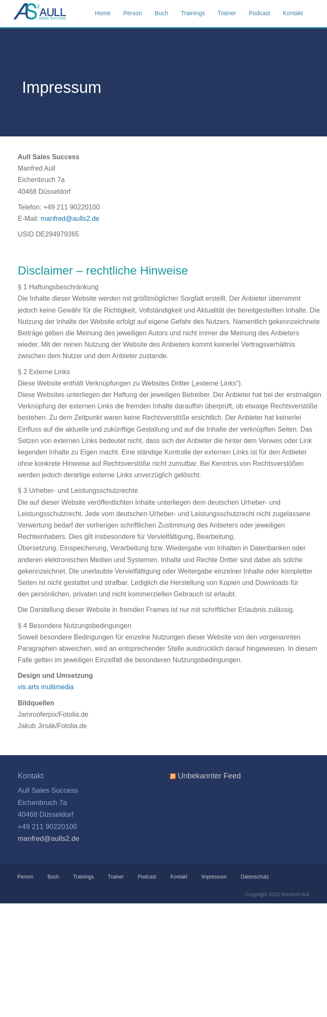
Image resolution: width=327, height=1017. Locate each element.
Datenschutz (255, 877)
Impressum (214, 877)
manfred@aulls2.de (70, 218)
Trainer (116, 877)
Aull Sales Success (56, 13)
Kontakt (179, 877)
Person (25, 877)
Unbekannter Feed (209, 776)
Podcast (147, 877)
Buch (53, 877)
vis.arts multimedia (46, 687)
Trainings (83, 877)
